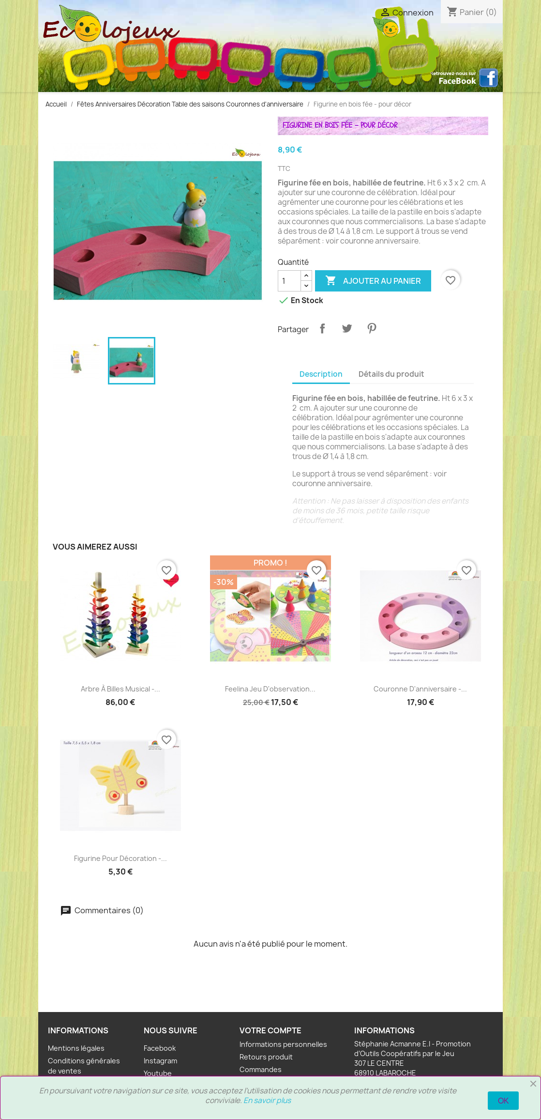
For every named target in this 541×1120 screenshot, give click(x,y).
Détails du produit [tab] (391, 374)
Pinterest (371, 328)
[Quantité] (289, 281)
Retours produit (266, 1056)
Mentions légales (76, 1048)
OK (503, 1100)
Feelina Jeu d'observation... (270, 688)
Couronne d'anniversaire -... (420, 688)
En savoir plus (267, 1100)
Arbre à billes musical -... (120, 688)
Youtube (158, 1073)
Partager (322, 328)
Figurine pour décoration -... (120, 858)
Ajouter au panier (373, 281)
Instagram (160, 1060)
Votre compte (270, 1030)
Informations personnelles (283, 1044)
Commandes (261, 1069)
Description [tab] (321, 374)
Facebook (160, 1048)
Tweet (347, 328)
